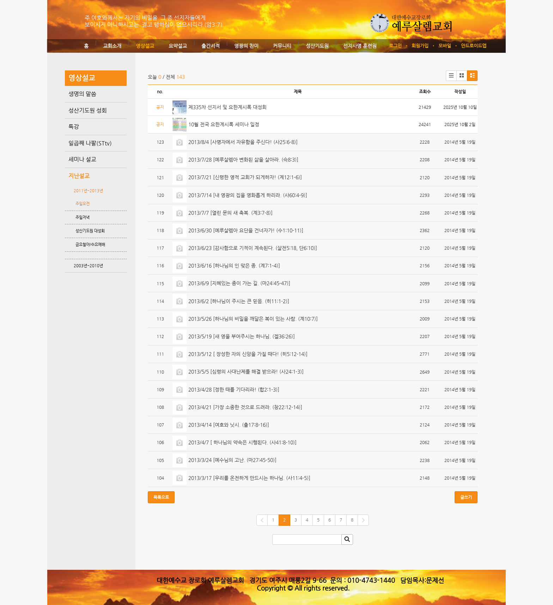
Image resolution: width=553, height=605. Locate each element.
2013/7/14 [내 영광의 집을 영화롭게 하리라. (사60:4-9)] (248, 195)
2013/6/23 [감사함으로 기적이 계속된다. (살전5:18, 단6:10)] (253, 248)
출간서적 (210, 46)
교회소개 (112, 46)
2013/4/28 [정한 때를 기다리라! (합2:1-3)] (234, 389)
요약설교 (178, 46)
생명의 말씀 (82, 94)
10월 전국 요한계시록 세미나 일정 (223, 124)
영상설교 (145, 46)
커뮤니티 (282, 46)
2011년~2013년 (88, 190)
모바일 (444, 45)
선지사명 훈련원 (360, 46)
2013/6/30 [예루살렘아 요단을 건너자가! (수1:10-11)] (246, 230)
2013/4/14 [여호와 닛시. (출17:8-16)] (229, 425)
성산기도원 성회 (87, 110)
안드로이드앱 (473, 45)
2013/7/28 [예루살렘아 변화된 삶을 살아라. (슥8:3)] (244, 159)
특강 (73, 126)
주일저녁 (82, 217)
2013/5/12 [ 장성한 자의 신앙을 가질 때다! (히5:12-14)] (248, 354)
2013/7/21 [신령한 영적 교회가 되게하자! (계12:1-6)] (245, 177)
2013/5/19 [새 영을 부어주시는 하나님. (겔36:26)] (242, 336)
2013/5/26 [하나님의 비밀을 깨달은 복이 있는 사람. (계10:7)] (253, 319)
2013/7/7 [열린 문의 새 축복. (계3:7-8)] (231, 213)
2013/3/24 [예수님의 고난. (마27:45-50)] (233, 460)
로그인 (395, 45)
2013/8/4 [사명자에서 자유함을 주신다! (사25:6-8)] (243, 142)
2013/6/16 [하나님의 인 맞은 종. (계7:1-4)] (234, 265)
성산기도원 (317, 46)
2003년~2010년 (88, 265)
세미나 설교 (82, 159)
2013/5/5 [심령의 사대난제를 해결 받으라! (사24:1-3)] (246, 371)
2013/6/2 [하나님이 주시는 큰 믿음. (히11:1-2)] (239, 301)
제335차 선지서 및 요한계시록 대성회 (227, 107)
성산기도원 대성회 (90, 231)
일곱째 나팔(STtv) (90, 143)
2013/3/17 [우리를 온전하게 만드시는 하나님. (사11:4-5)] (250, 478)
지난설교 (79, 176)
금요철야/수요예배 (90, 244)
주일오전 (82, 203)
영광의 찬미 (246, 46)
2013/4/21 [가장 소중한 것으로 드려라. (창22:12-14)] (246, 407)
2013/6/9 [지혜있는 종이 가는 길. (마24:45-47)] (240, 283)
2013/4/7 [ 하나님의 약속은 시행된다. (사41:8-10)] (243, 442)
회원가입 (420, 45)
